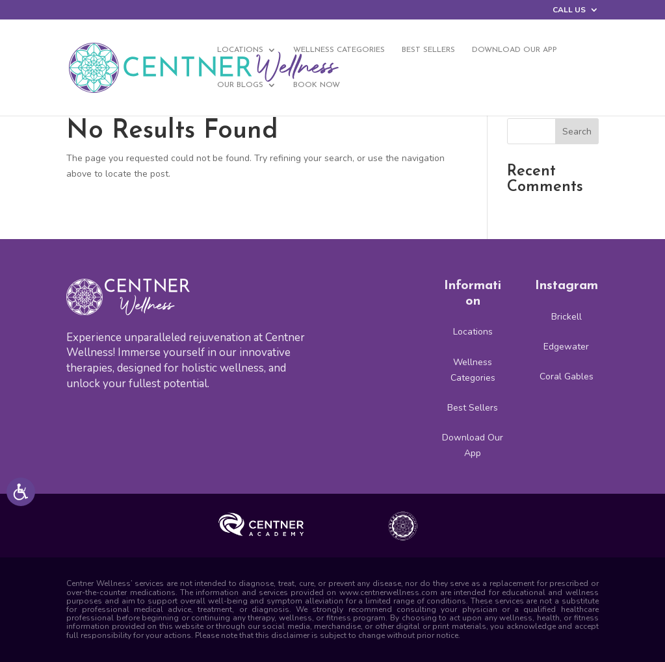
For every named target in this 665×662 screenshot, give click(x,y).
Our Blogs (240, 85)
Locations (240, 50)
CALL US (569, 10)
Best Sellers (428, 50)
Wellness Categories (339, 50)
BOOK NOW (316, 85)
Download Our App (514, 50)
